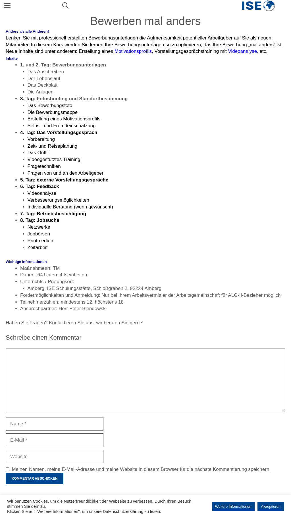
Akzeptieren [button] (270, 506)
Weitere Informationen (233, 506)
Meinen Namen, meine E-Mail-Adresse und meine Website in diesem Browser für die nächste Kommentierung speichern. (141, 469)
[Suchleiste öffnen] (65, 5)
